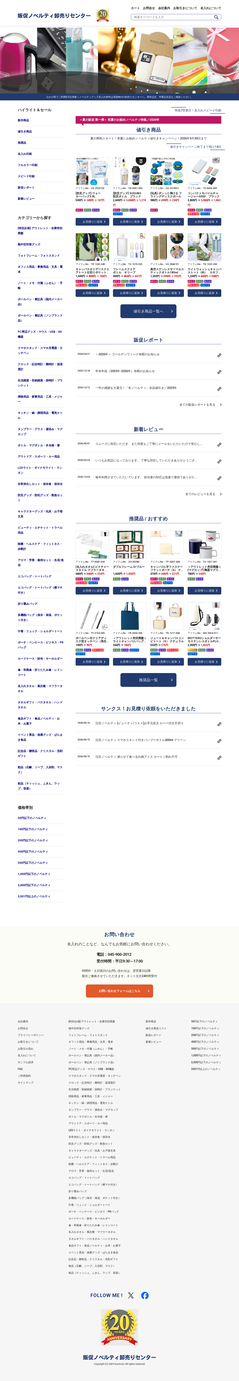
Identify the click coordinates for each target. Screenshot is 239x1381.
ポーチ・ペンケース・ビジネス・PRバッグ (40, 645)
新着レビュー (26, 198)
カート (135, 8)
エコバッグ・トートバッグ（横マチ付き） (40, 590)
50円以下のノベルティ (32, 818)
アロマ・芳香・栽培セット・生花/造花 (41, 562)
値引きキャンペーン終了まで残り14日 (195, 147)
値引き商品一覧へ (148, 311)
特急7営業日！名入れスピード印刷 (198, 110)
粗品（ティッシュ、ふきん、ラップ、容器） (39, 786)
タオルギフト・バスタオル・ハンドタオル (40, 705)
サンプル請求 (25, 1062)
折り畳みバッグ (27, 604)
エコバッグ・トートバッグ (34, 576)
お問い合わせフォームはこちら (119, 991)
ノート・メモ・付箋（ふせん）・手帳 (40, 285)
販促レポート (26, 187)
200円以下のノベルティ (33, 840)
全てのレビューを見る (200, 494)
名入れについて (210, 8)
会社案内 (164, 8)
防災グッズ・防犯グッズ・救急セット (40, 498)
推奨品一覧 (148, 680)
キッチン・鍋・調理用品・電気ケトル (40, 415)
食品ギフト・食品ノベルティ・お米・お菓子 (39, 721)
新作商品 (23, 120)
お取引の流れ (25, 1048)
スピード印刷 (26, 176)
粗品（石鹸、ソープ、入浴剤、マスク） (40, 770)
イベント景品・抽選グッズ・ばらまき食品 (40, 737)
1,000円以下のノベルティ (34, 874)
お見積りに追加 (92, 221)
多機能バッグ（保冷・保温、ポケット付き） (40, 617)
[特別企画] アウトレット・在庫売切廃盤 (40, 231)
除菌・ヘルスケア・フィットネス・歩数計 (40, 546)
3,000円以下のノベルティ (34, 885)
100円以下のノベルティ (33, 829)
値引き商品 (25, 131)
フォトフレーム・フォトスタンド (39, 255)
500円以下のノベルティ (33, 863)
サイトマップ (25, 1082)
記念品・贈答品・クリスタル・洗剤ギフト (40, 753)
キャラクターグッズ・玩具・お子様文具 (40, 514)
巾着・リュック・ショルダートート (40, 631)
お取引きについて (185, 8)
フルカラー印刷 (27, 165)
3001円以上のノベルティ (206, 1069)
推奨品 (22, 142)
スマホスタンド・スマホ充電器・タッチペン (40, 350)
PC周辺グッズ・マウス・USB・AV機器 (40, 334)
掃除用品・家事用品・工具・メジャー (40, 399)
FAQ (20, 1069)
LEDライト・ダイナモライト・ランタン (40, 470)
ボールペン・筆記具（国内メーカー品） (40, 302)
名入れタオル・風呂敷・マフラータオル (40, 688)
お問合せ (149, 8)
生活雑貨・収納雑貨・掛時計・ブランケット (40, 383)
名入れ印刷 (25, 154)
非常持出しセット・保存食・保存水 (40, 484)
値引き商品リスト (156, 1028)
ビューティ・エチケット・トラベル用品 (40, 530)
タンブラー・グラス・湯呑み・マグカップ (40, 431)
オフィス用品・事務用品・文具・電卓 (40, 269)
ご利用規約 (24, 1075)
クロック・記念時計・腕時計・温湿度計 (40, 367)
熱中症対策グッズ (29, 244)
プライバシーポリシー (31, 1035)
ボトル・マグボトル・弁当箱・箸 (39, 445)
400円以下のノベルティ (33, 851)
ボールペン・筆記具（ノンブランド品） (40, 318)
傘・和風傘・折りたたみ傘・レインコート (40, 672)
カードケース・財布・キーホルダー (40, 658)
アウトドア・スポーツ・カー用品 (39, 456)
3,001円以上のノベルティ (34, 896)
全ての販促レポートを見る (197, 404)
